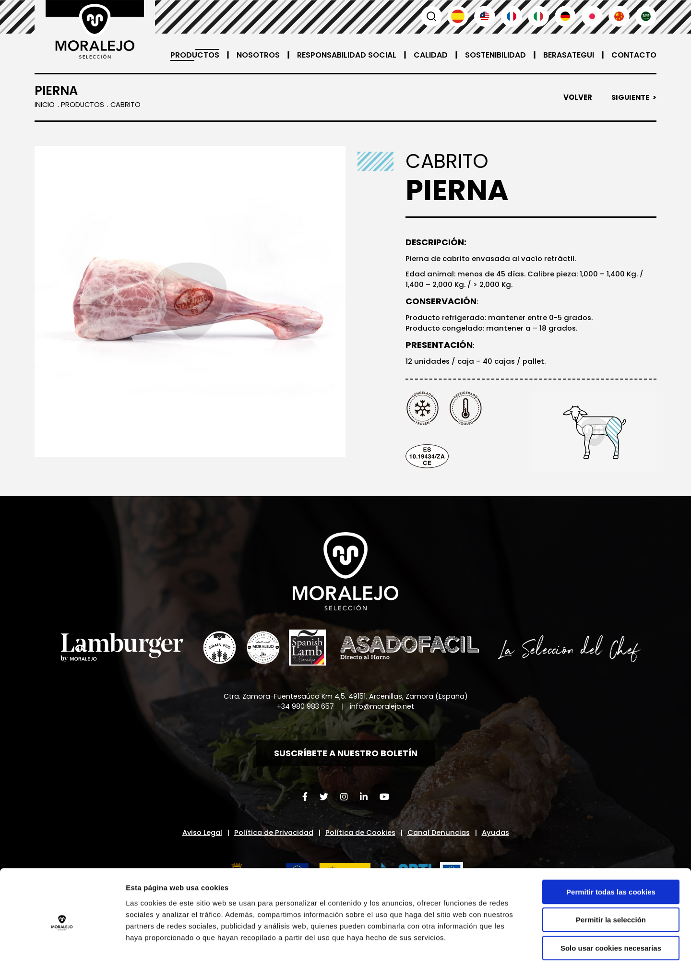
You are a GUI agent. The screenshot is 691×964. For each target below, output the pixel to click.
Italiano (538, 16)
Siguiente (629, 97)
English (484, 16)
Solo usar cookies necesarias (610, 903)
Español (457, 16)
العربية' (645, 16)
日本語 (592, 16)
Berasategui (568, 54)
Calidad (431, 54)
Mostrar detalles (516, 945)
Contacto (633, 54)
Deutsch (565, 16)
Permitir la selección (611, 875)
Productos (194, 54)
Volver (576, 97)
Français (511, 16)
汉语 (619, 16)
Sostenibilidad (495, 54)
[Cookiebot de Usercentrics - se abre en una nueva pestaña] (62, 945)
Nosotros (258, 54)
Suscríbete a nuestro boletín (345, 755)
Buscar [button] (430, 16)
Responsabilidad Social (346, 54)
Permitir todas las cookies (610, 847)
